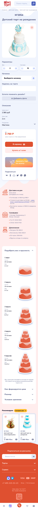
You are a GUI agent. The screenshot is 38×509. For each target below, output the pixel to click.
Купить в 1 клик (19, 150)
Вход (22, 483)
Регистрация (30, 483)
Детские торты (13, 10)
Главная (4, 10)
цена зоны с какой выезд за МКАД (22, 201)
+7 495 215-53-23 (10, 483)
